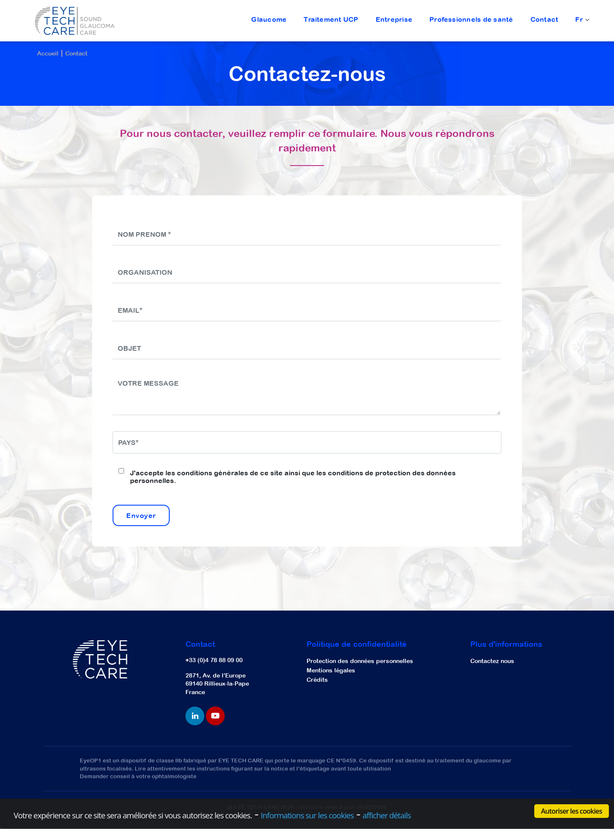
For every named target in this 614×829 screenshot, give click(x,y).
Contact (544, 19)
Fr (581, 20)
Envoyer (141, 515)
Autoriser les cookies (571, 811)
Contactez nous (492, 660)
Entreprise (394, 19)
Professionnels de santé (471, 19)
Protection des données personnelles (360, 660)
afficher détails (386, 815)
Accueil (47, 53)
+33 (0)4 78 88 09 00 (214, 660)
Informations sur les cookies (307, 815)
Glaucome (269, 19)
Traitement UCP (331, 19)
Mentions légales (331, 670)
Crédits (317, 679)
